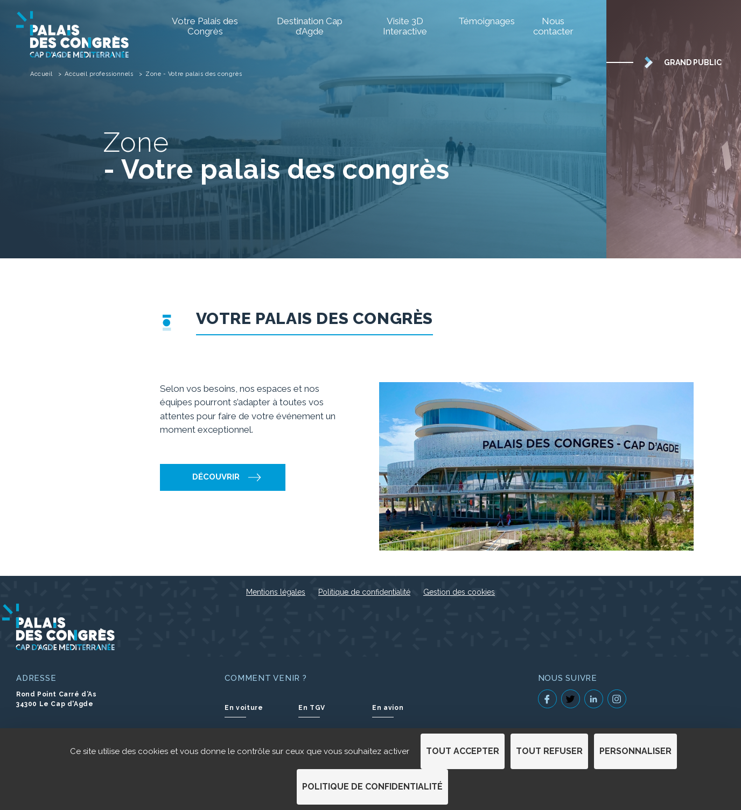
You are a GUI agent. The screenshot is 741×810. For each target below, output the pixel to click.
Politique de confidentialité (364, 592)
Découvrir (216, 477)
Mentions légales (275, 592)
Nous (553, 26)
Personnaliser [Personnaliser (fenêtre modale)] (635, 751)
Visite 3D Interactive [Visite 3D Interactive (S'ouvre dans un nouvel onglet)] (405, 26)
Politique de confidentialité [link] (372, 786)
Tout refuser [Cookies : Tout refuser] (549, 751)
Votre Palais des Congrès (205, 26)
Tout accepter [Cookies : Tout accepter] (462, 751)
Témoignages (483, 21)
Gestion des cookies (459, 592)
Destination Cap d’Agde (309, 26)
